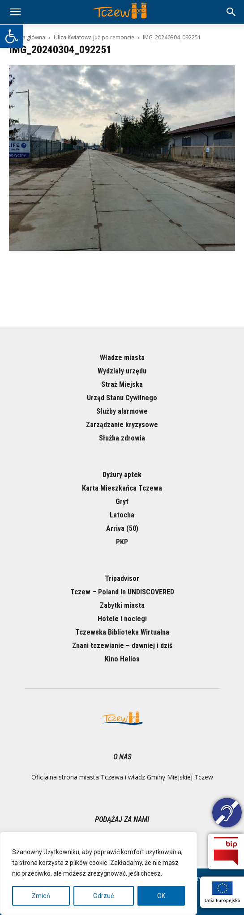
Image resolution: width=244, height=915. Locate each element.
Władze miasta (122, 357)
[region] (98, 873)
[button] (11, 36)
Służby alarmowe (122, 411)
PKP (122, 542)
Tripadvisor (122, 578)
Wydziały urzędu (122, 371)
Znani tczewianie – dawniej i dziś (122, 645)
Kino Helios (122, 659)
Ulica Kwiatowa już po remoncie (94, 37)
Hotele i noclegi (122, 618)
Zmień (41, 895)
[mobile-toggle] (15, 12)
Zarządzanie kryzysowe (122, 424)
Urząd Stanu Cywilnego (122, 398)
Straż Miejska (122, 384)
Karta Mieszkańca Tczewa (122, 488)
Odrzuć (103, 895)
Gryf (122, 501)
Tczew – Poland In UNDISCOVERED (122, 592)
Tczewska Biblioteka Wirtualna (122, 632)
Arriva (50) (122, 528)
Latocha (122, 515)
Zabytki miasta (122, 605)
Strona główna (27, 37)
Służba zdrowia (122, 438)
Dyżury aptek (122, 474)
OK (161, 895)
